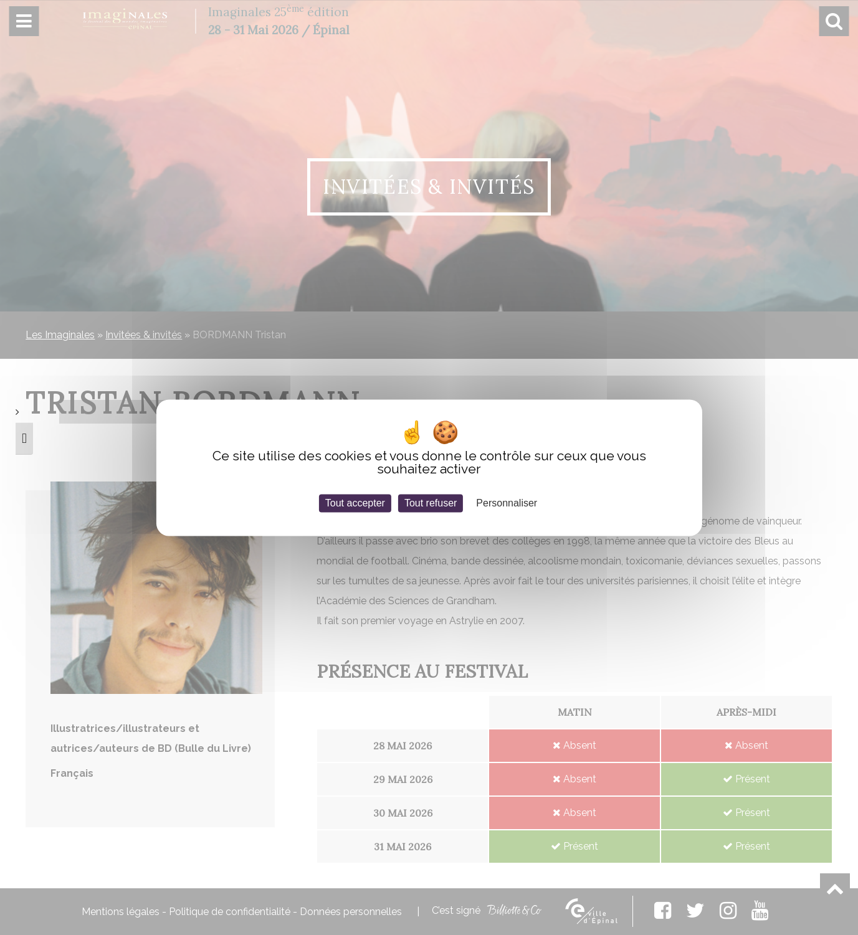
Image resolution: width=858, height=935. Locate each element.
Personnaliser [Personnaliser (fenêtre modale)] (506, 503)
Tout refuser (430, 503)
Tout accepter (355, 503)
